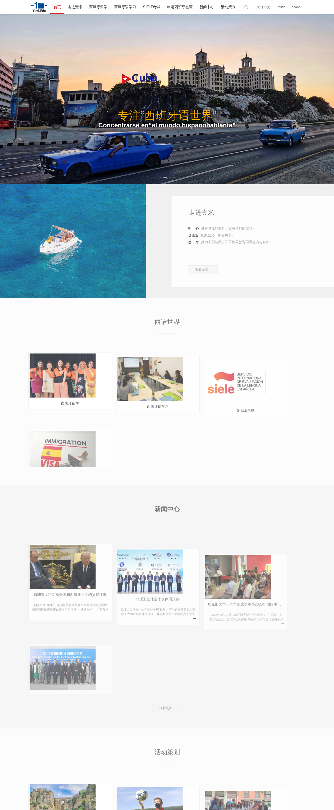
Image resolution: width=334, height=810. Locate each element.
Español (295, 7)
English (280, 7)
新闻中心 (207, 7)
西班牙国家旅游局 (53, 770)
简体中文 (263, 7)
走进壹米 (75, 7)
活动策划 (228, 7)
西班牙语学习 (125, 7)
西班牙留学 (98, 7)
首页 (57, 7)
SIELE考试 (151, 7)
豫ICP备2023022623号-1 (249, 803)
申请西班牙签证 (180, 7)
